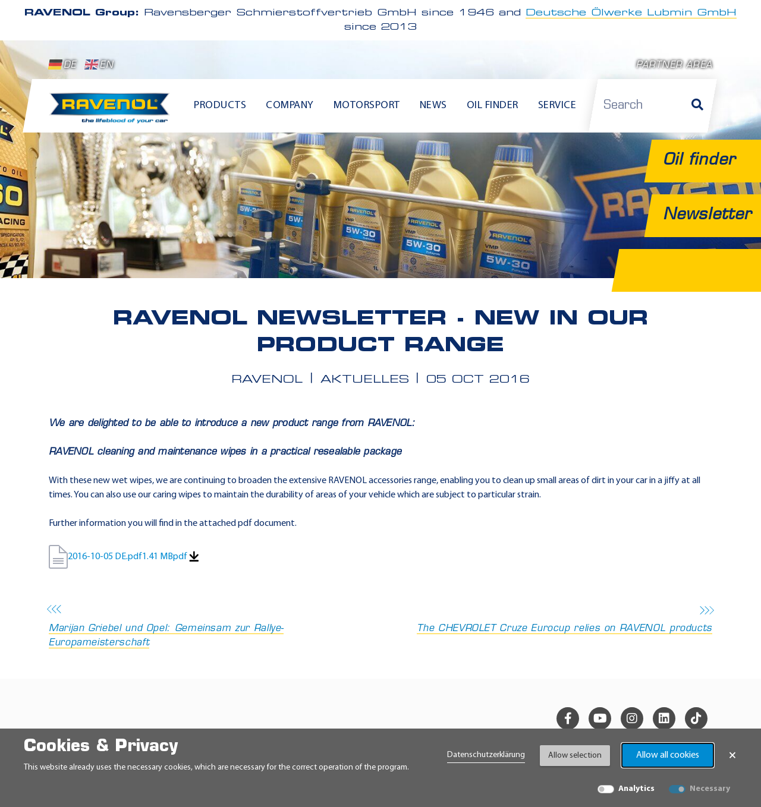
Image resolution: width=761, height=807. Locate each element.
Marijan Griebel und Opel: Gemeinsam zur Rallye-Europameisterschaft (211, 627)
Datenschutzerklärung (486, 755)
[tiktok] (696, 718)
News (433, 105)
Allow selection (575, 755)
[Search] (697, 105)
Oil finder (492, 105)
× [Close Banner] (732, 755)
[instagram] (632, 718)
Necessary (710, 788)
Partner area (674, 65)
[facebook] (567, 718)
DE (62, 64)
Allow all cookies (667, 755)
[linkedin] (664, 718)
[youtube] (600, 718)
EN (99, 64)
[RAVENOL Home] (113, 113)
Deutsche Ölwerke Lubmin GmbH (631, 13)
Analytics (636, 788)
